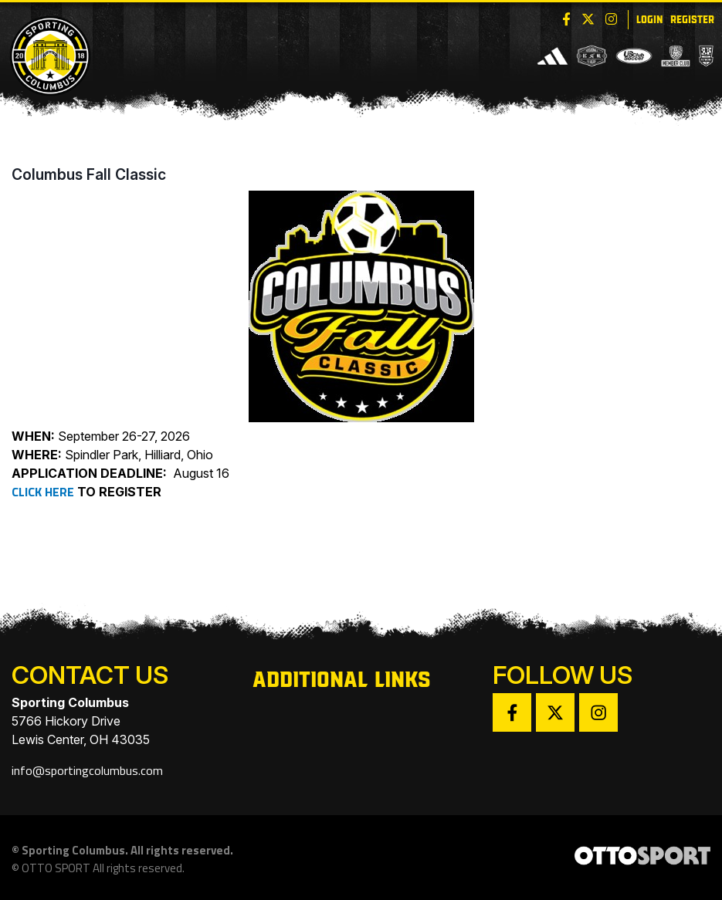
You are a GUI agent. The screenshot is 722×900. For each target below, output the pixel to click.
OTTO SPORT (56, 868)
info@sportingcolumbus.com (87, 770)
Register (692, 18)
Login (649, 18)
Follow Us (562, 675)
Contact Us (90, 675)
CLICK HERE (43, 491)
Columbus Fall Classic (89, 174)
